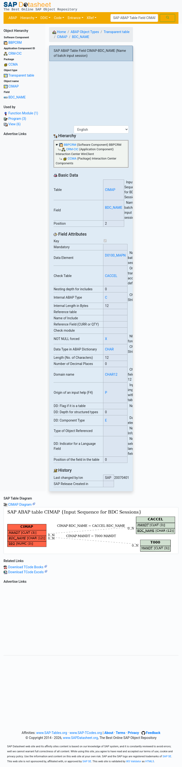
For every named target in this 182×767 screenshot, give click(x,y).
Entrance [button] (74, 18)
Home (59, 32)
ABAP (13, 18)
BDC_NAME (17, 97)
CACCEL (111, 276)
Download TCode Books (27, 567)
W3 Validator (133, 761)
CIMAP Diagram (21, 504)
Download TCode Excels (27, 572)
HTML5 (149, 761)
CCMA (13, 64)
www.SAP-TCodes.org (85, 733)
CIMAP (13, 86)
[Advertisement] (23, 209)
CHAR (109, 349)
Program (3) (17, 119)
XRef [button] (90, 18)
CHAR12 (111, 374)
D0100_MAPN (115, 255)
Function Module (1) (23, 113)
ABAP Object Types (85, 32)
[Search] (134, 18)
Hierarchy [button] (27, 18)
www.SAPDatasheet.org (80, 738)
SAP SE (167, 756)
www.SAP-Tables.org (51, 733)
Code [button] (57, 18)
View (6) (14, 124)
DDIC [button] (44, 18)
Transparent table (21, 75)
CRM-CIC (15, 53)
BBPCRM (15, 42)
